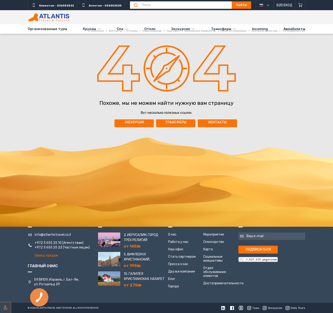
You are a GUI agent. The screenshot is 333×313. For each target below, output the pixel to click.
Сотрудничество (293, 17)
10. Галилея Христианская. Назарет (144, 276)
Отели (149, 29)
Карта (208, 249)
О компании (96, 17)
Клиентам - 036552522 (52, 5)
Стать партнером (182, 257)
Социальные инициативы (213, 259)
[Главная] (48, 17)
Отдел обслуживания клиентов (214, 272)
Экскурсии (180, 29)
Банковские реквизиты (200, 17)
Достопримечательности (223, 283)
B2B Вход (284, 5)
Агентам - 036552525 (101, 5)
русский (267, 5)
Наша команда (152, 17)
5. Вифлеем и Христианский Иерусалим (136, 257)
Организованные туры (47, 29)
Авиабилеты (294, 29)
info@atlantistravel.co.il (53, 235)
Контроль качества (264, 17)
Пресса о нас (178, 264)
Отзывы (132, 17)
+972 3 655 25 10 (48, 243)
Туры (253, 308)
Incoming (260, 29)
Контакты (115, 17)
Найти (241, 5)
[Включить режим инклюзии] (5, 307)
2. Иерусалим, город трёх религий (141, 237)
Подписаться (258, 249)
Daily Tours (295, 308)
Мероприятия (213, 234)
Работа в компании (234, 17)
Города (173, 286)
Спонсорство (213, 242)
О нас (172, 234)
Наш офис (173, 17)
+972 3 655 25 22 (48, 247)
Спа (120, 29)
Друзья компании (181, 271)
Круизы (89, 29)
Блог (171, 279)
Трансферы (221, 29)
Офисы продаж (46, 255)
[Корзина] (300, 5)
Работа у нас (178, 242)
